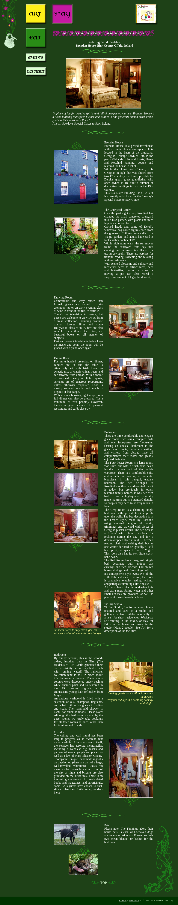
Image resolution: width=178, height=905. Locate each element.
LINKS (122, 900)
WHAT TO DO (109, 33)
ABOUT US (125, 33)
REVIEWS (138, 33)
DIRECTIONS (93, 33)
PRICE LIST (77, 33)
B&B (65, 33)
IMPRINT (134, 900)
